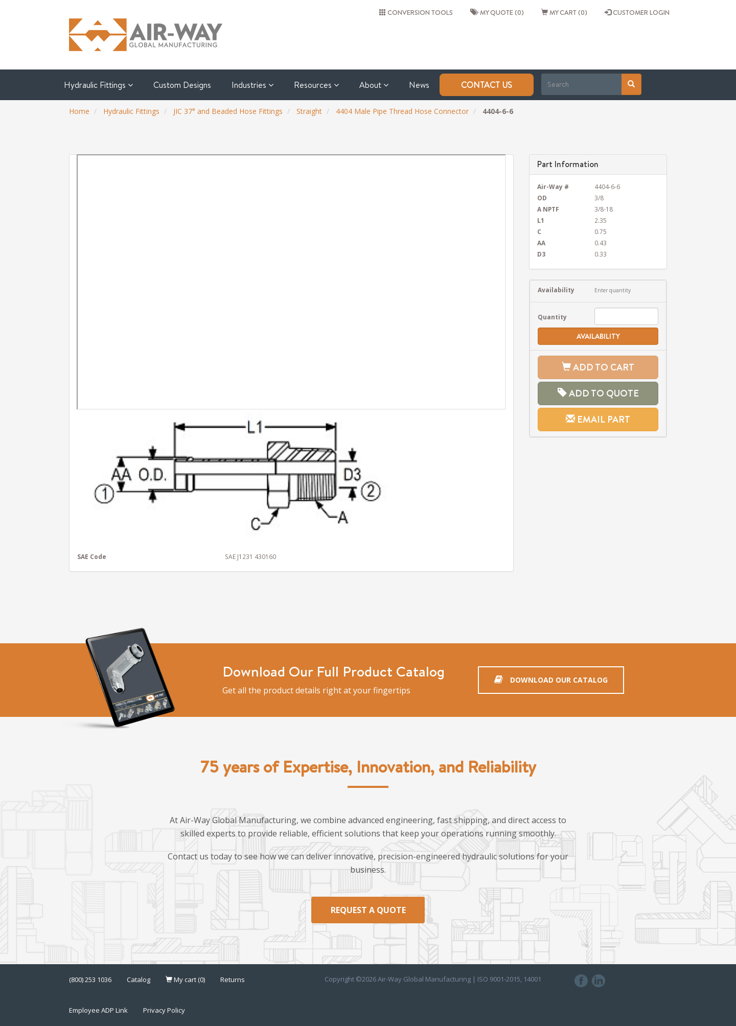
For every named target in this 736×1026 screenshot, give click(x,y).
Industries (252, 84)
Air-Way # (553, 186)
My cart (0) (564, 12)
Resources (316, 84)
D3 (541, 254)
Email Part (598, 419)
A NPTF (548, 209)
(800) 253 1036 (90, 980)
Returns (232, 980)
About (373, 84)
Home (79, 111)
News (419, 84)
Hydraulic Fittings (98, 84)
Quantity (552, 317)
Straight (309, 111)
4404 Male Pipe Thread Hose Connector (402, 111)
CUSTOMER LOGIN (637, 12)
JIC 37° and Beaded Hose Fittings (228, 111)
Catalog (138, 980)
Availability (556, 290)
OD (542, 198)
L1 (540, 220)
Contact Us (486, 84)
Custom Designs (182, 84)
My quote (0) (497, 12)
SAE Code (91, 556)
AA (541, 243)
